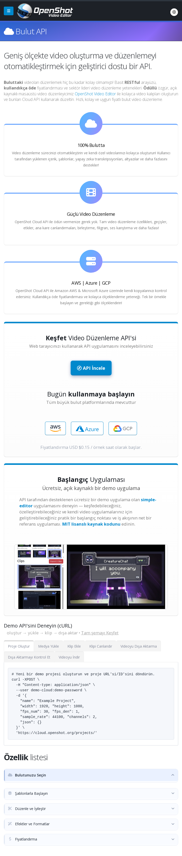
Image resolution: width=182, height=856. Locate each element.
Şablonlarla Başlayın (28, 793)
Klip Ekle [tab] (74, 646)
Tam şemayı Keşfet (99, 633)
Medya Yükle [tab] (48, 646)
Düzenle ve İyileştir (27, 808)
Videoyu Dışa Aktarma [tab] (138, 646)
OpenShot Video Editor (95, 94)
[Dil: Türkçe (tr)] (174, 12)
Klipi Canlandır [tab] (100, 646)
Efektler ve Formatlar (29, 823)
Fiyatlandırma (22, 839)
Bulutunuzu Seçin (27, 775)
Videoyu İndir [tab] (69, 657)
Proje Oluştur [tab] (19, 646)
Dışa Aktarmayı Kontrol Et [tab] (29, 657)
